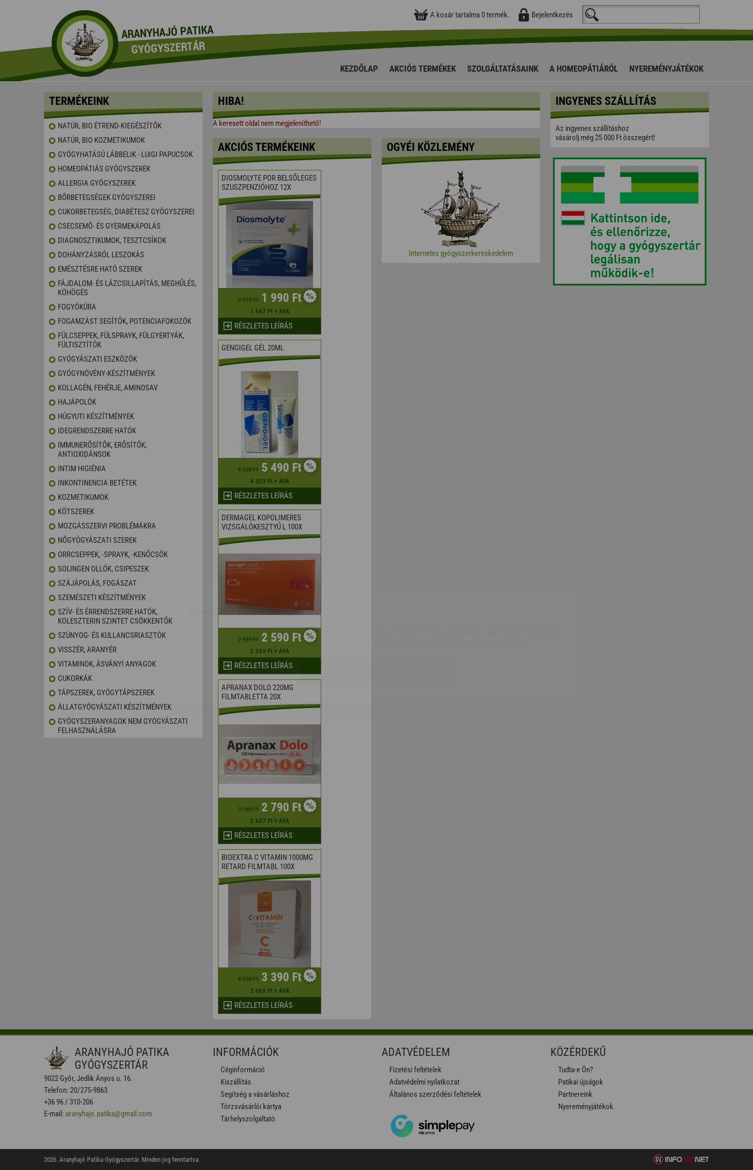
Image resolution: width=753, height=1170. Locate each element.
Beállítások (415, 612)
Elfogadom (336, 612)
